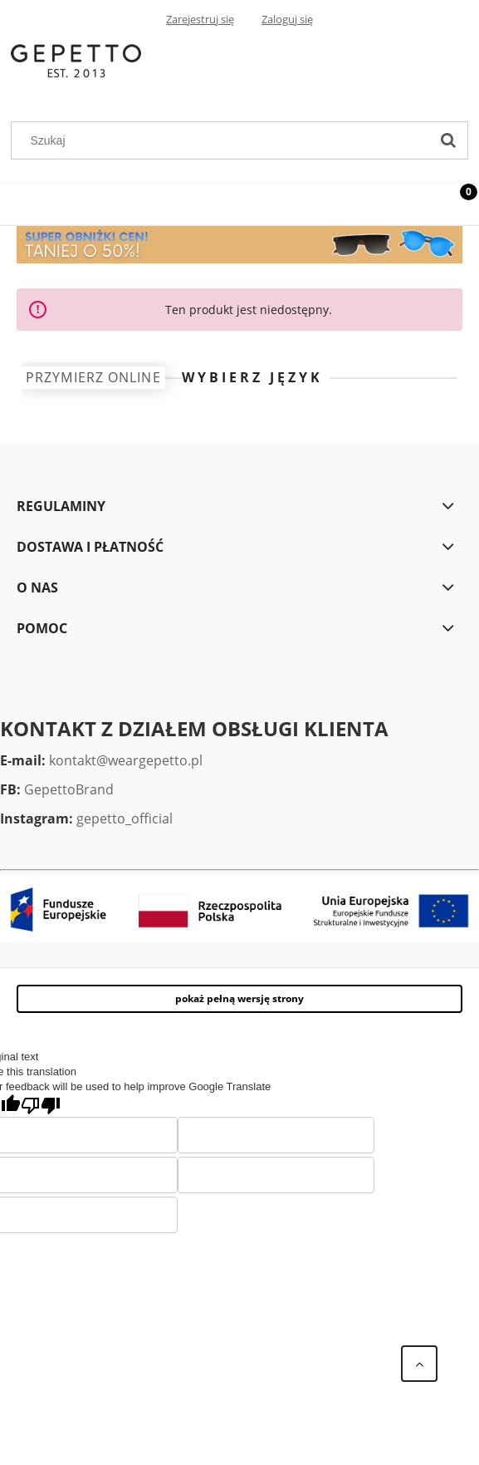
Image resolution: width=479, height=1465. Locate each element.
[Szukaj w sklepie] (224, 140)
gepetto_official (124, 818)
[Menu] (21, 201)
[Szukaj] (448, 140)
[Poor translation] (41, 1105)
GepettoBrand (69, 789)
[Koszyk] (458, 205)
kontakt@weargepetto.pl (126, 760)
